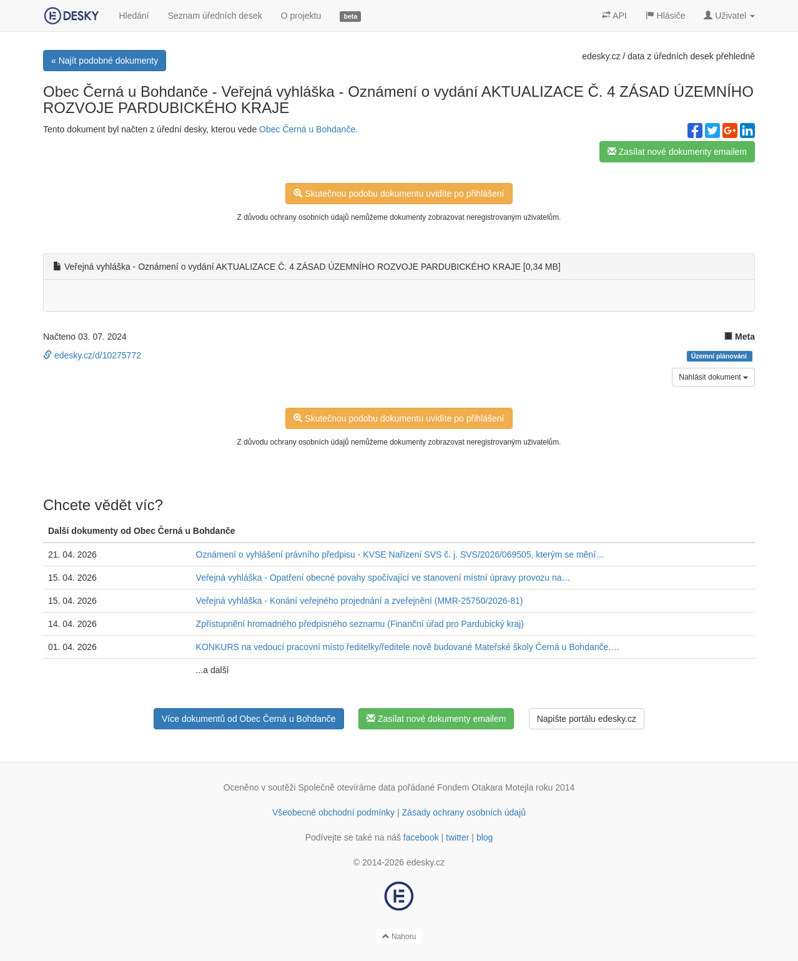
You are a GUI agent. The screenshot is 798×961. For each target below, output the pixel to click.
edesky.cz (601, 56)
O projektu (301, 16)
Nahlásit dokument (713, 377)
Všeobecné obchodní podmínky (333, 812)
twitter (457, 837)
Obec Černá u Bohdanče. (308, 129)
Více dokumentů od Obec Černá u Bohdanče (249, 719)
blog (484, 837)
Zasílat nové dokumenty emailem (677, 152)
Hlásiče (666, 16)
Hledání (134, 16)
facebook (421, 837)
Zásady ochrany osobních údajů (464, 812)
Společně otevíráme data (347, 787)
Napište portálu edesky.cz (586, 719)
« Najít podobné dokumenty (104, 61)
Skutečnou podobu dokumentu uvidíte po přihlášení (398, 194)
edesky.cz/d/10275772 (92, 355)
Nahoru (399, 936)
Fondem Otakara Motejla (485, 787)
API (614, 16)
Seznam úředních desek (215, 16)
